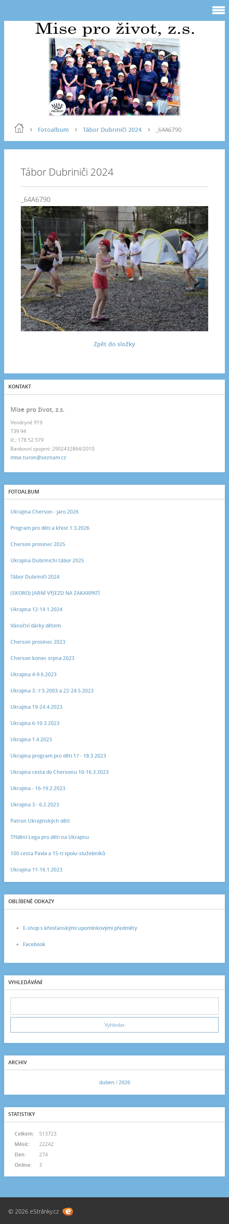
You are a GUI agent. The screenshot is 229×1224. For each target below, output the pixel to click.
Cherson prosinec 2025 (37, 544)
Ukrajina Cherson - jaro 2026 (44, 511)
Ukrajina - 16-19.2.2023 (37, 788)
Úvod (19, 128)
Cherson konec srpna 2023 (42, 658)
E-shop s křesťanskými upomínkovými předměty (80, 928)
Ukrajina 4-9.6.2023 (33, 674)
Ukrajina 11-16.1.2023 (36, 869)
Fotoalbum (53, 129)
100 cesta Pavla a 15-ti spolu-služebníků (57, 853)
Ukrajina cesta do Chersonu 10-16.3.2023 (59, 772)
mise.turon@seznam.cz (38, 457)
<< (19, 1082)
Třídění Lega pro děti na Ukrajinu (49, 837)
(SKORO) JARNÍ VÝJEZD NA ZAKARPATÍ (55, 593)
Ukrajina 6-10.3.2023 (35, 723)
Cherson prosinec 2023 (37, 641)
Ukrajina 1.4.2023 (31, 739)
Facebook (34, 944)
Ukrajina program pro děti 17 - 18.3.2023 (58, 755)
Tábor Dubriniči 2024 (112, 129)
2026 (124, 1082)
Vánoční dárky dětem (35, 625)
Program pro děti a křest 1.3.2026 (50, 527)
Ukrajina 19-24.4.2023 (36, 706)
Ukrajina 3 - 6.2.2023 (34, 804)
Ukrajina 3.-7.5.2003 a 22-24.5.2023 (52, 690)
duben (106, 1082)
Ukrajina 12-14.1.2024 (36, 609)
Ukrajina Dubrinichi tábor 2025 (47, 560)
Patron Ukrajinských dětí (40, 820)
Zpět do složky (114, 344)
